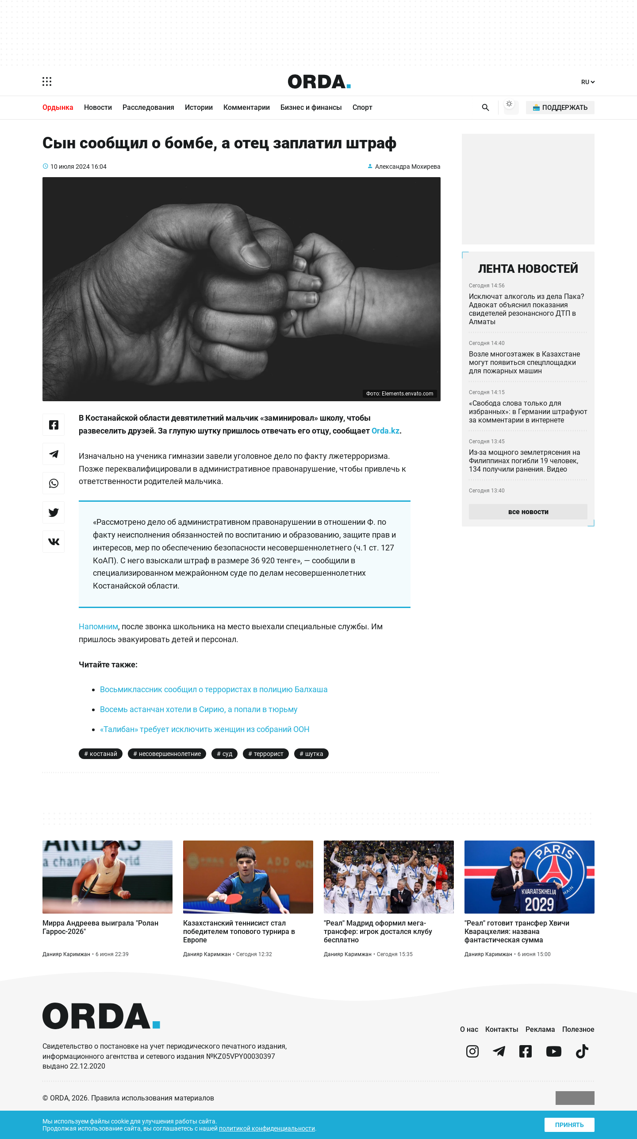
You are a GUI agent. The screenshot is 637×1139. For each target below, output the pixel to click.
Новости (98, 108)
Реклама (540, 1053)
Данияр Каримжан (66, 977)
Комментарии (246, 108)
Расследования (148, 108)
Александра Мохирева (407, 171)
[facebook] (525, 1080)
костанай (103, 771)
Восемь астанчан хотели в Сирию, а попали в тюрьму (203, 727)
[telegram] (499, 1080)
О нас (469, 1053)
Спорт (362, 108)
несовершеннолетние (172, 771)
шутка (319, 771)
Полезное (578, 1053)
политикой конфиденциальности (275, 1128)
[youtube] (553, 1080)
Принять (569, 1124)
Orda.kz (136, 448)
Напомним (100, 644)
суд (231, 771)
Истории (199, 108)
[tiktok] (582, 1080)
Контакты (501, 1053)
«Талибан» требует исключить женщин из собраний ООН (210, 746)
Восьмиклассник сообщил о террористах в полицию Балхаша (219, 707)
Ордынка (57, 108)
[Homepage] (319, 81)
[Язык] (588, 82)
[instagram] (472, 1080)
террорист (272, 771)
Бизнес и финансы (311, 108)
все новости (528, 515)
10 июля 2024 (70, 171)
